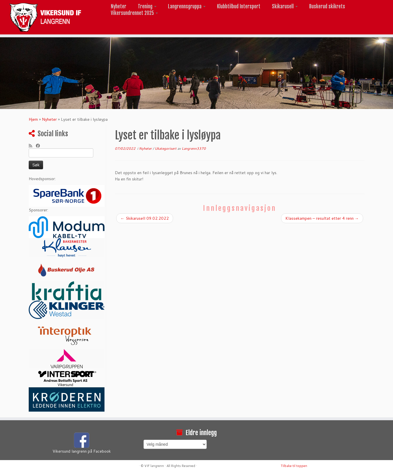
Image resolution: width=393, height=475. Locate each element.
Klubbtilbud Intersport (238, 6)
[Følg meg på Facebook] (40, 146)
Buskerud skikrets (327, 6)
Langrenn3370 (194, 148)
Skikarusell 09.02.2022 (145, 218)
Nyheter (118, 6)
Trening (147, 6)
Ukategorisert (166, 148)
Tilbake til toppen (294, 466)
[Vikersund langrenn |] (45, 17)
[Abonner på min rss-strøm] (32, 146)
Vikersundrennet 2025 (134, 13)
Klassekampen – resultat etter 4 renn (322, 218)
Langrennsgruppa (187, 6)
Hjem (33, 119)
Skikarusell (285, 6)
